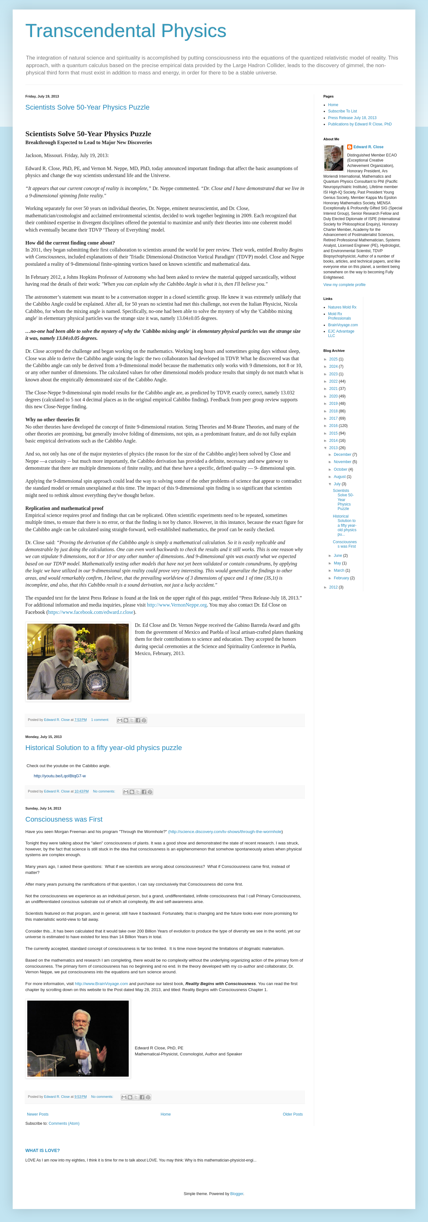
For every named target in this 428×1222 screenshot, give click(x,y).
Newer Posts (38, 1114)
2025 (334, 359)
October (341, 469)
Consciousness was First (63, 819)
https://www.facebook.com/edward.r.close (90, 612)
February (342, 578)
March (340, 570)
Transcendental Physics (126, 30)
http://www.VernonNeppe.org (177, 605)
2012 (334, 587)
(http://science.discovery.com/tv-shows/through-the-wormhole (224, 831)
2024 (334, 366)
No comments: (104, 791)
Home (166, 1114)
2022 (334, 381)
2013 (334, 448)
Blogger (236, 1194)
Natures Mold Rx (342, 307)
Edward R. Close (368, 147)
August (340, 476)
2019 (334, 403)
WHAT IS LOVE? (42, 1150)
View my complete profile (344, 285)
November (343, 462)
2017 (334, 418)
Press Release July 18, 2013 (352, 118)
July (338, 484)
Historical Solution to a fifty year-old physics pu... (344, 525)
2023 (334, 374)
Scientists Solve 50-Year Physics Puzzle (87, 107)
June (338, 555)
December (343, 454)
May (338, 563)
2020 (334, 396)
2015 (334, 433)
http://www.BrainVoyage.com (101, 983)
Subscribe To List (342, 111)
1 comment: (100, 720)
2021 (334, 388)
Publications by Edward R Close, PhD (360, 124)
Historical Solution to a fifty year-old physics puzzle (103, 748)
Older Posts (293, 1114)
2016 (334, 425)
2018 (334, 411)
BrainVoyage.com (343, 325)
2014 (334, 440)
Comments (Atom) (64, 1123)
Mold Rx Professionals (339, 316)
